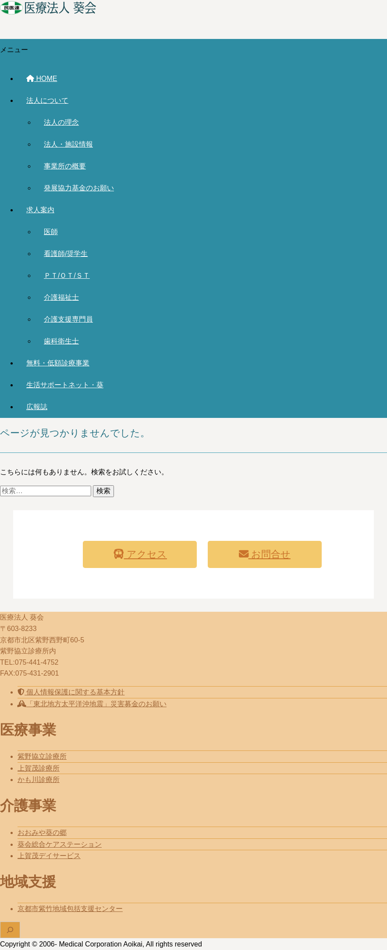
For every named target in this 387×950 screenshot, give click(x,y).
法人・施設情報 (68, 144)
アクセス (140, 554)
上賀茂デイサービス (49, 855)
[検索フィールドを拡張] (10, 930)
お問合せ (265, 554)
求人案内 (40, 210)
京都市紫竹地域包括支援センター (70, 908)
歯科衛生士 (61, 341)
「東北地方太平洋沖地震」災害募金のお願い (92, 704)
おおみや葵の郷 (42, 832)
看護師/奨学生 (66, 253)
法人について (47, 100)
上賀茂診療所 (39, 768)
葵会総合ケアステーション (60, 844)
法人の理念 (61, 122)
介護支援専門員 (68, 319)
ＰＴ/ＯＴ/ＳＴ (67, 275)
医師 (51, 231)
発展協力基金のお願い (79, 188)
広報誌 (36, 406)
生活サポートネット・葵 (64, 385)
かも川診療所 (39, 779)
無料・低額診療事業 (57, 363)
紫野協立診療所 (42, 756)
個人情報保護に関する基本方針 (71, 692)
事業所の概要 (65, 166)
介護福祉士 (61, 297)
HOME (41, 78)
